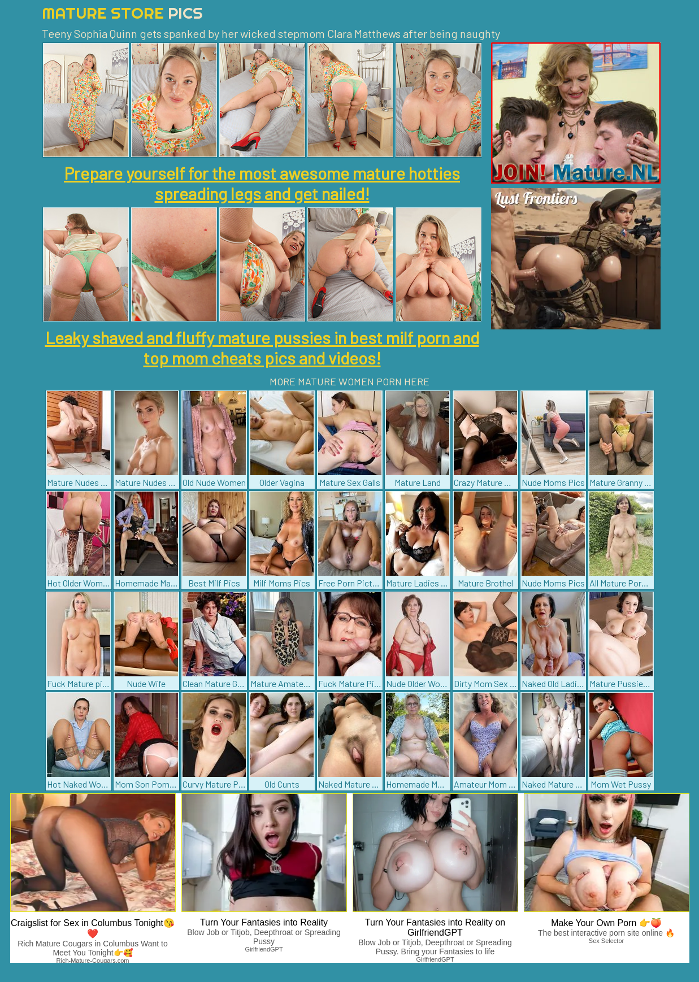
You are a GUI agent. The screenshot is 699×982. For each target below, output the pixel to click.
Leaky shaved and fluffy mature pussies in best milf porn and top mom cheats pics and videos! (262, 347)
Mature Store (122, 13)
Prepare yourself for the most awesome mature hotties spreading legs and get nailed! (262, 183)
